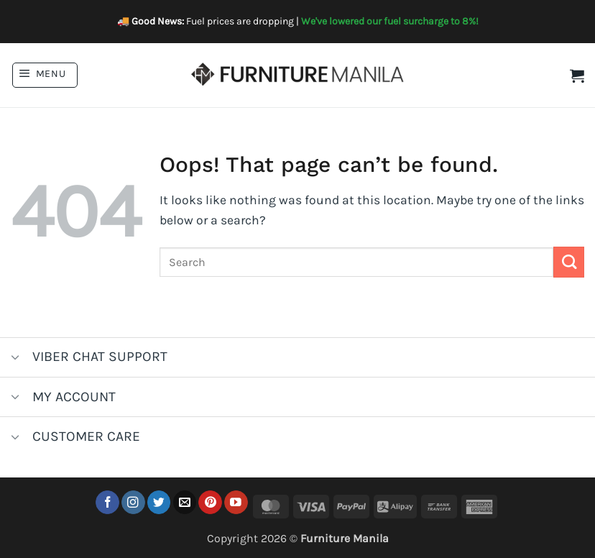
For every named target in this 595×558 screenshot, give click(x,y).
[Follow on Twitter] (159, 502)
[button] (45, 75)
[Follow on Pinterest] (210, 502)
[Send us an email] (185, 502)
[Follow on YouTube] (236, 502)
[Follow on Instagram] (133, 502)
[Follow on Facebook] (107, 502)
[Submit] (568, 262)
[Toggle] (15, 358)
